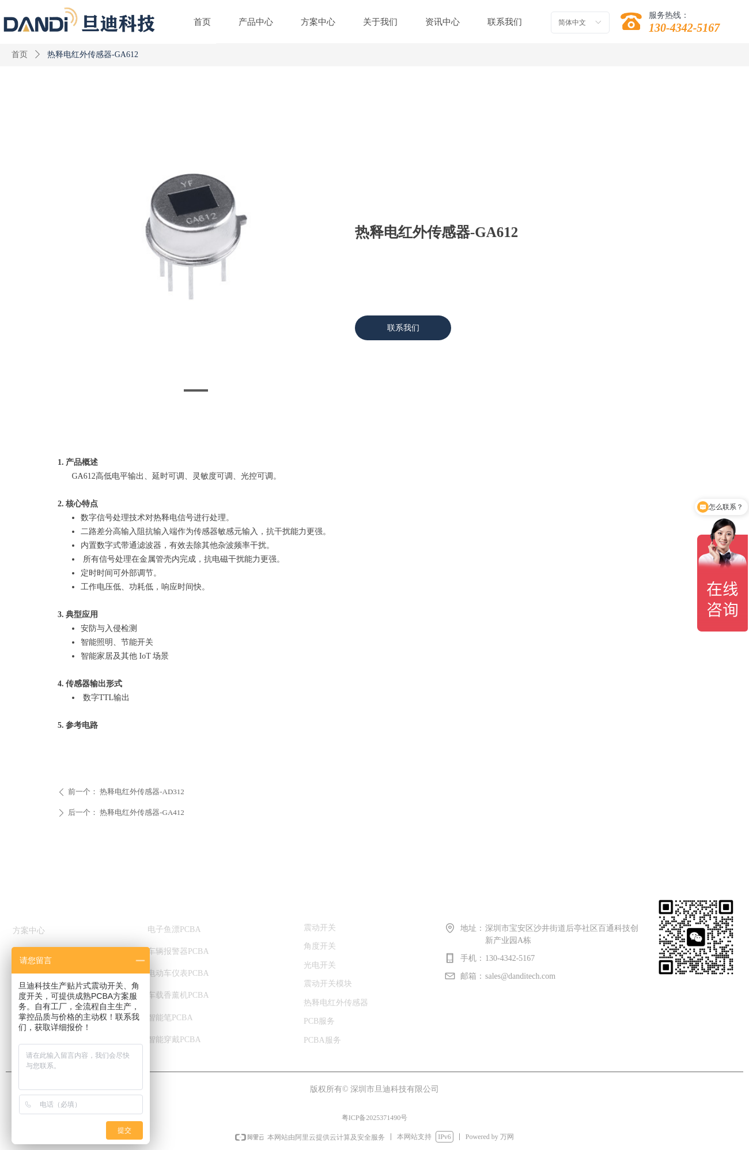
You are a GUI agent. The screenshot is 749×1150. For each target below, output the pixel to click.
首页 (20, 54)
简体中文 (572, 22)
